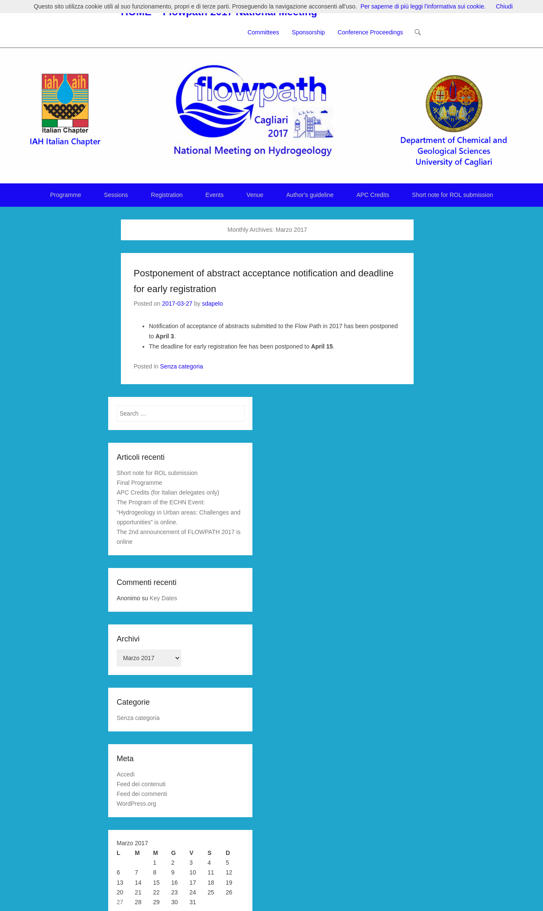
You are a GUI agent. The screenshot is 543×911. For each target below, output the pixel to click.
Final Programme (139, 482)
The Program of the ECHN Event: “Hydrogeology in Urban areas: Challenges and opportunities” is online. (179, 512)
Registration (167, 194)
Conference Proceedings (370, 32)
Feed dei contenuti (141, 784)
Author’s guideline (310, 194)
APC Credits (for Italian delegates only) (168, 492)
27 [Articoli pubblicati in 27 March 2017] (120, 902)
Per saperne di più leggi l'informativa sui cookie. (423, 6)
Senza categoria (181, 366)
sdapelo (212, 303)
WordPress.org (136, 803)
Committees (263, 32)
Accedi (125, 774)
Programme (65, 194)
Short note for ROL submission (452, 194)
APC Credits (372, 194)
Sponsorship (308, 32)
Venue (254, 194)
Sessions (116, 194)
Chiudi (504, 6)
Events (214, 194)
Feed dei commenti (142, 793)
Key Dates (163, 598)
